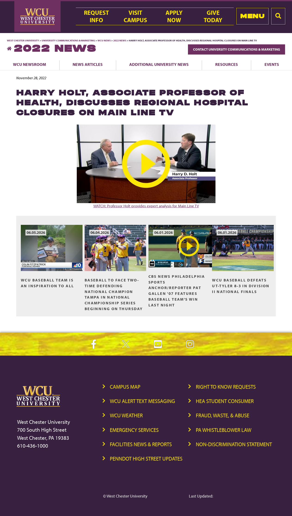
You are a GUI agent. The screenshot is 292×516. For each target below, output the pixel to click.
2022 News (119, 40)
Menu (252, 16)
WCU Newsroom (29, 64)
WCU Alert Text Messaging (142, 401)
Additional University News (159, 64)
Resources (226, 64)
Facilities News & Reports (141, 444)
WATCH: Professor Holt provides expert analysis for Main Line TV (146, 166)
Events (271, 64)
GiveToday (213, 16)
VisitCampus (135, 16)
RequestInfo (96, 16)
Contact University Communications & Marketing (236, 49)
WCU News (104, 40)
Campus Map (125, 386)
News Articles (88, 64)
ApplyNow (174, 16)
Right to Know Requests (226, 386)
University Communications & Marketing (68, 40)
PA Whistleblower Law (223, 430)
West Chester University (23, 40)
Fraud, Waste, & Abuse (222, 415)
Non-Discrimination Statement (234, 444)
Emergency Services (134, 430)
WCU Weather (126, 415)
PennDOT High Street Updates (146, 458)
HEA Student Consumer (225, 401)
